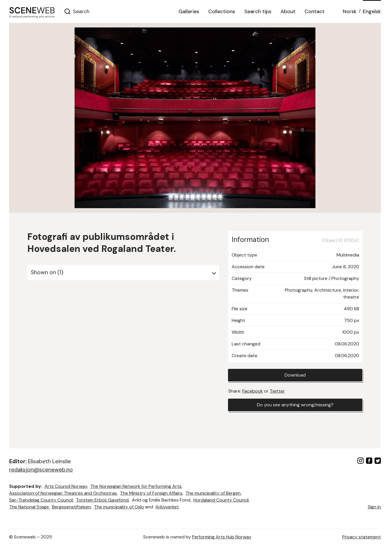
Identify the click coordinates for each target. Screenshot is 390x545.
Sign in (374, 507)
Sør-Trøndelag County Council (41, 500)
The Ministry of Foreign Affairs (151, 493)
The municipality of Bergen (213, 493)
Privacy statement (361, 537)
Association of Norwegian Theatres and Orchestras (63, 493)
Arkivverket (167, 507)
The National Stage (29, 507)
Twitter (277, 391)
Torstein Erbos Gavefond (102, 500)
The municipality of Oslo (119, 507)
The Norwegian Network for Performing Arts (135, 486)
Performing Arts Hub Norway (221, 537)
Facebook (252, 391)
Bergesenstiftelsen (71, 507)
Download (295, 375)
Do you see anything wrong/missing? (295, 405)
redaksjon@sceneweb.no (41, 469)
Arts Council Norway (66, 486)
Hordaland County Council (221, 500)
